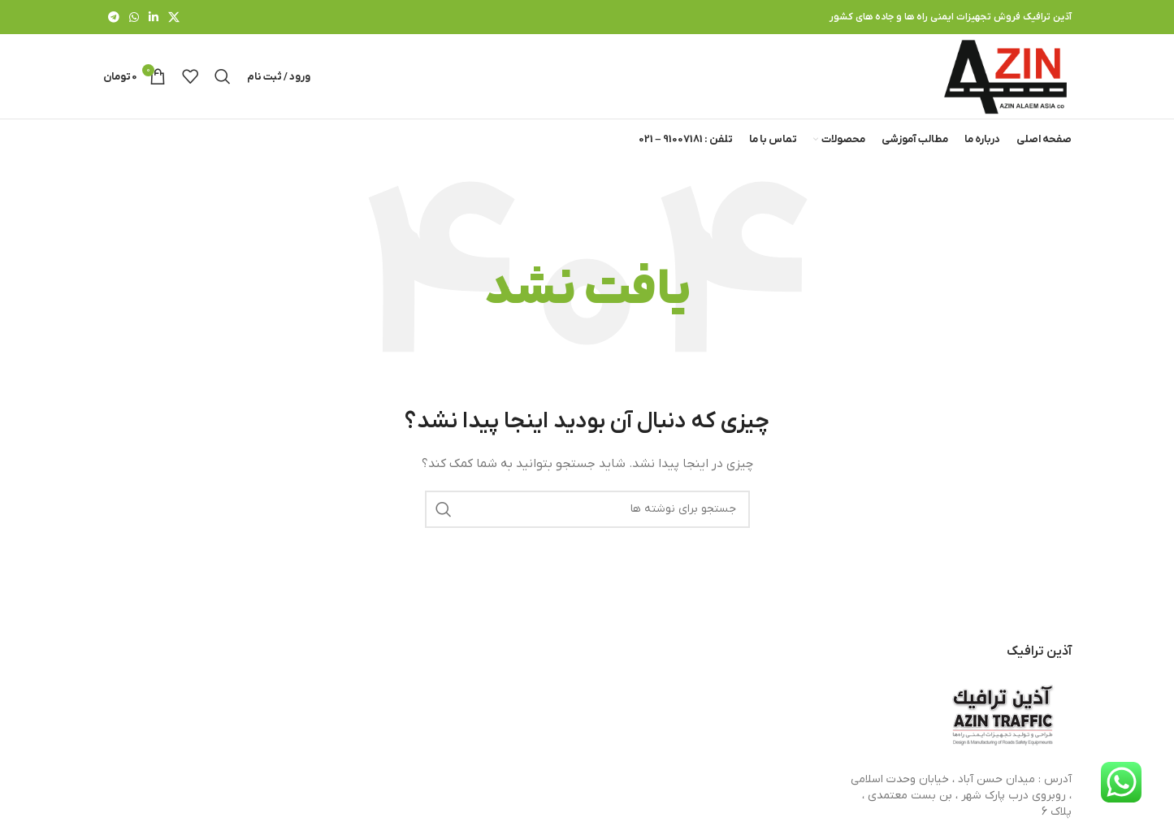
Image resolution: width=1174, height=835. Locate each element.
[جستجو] (222, 76)
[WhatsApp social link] (134, 17)
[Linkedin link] (153, 17)
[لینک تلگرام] (113, 17)
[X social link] (173, 17)
